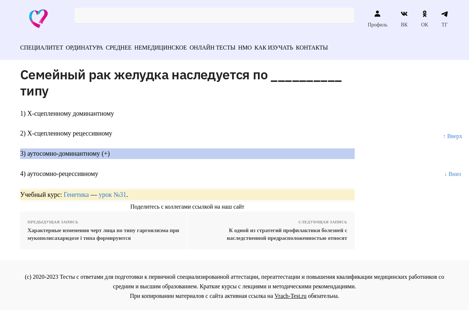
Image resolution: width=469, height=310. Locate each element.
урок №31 (112, 192)
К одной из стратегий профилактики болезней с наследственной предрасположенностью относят (287, 231)
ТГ (444, 19)
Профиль (377, 19)
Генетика (76, 192)
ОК (424, 19)
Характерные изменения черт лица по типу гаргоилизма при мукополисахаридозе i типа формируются (103, 231)
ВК (404, 19)
